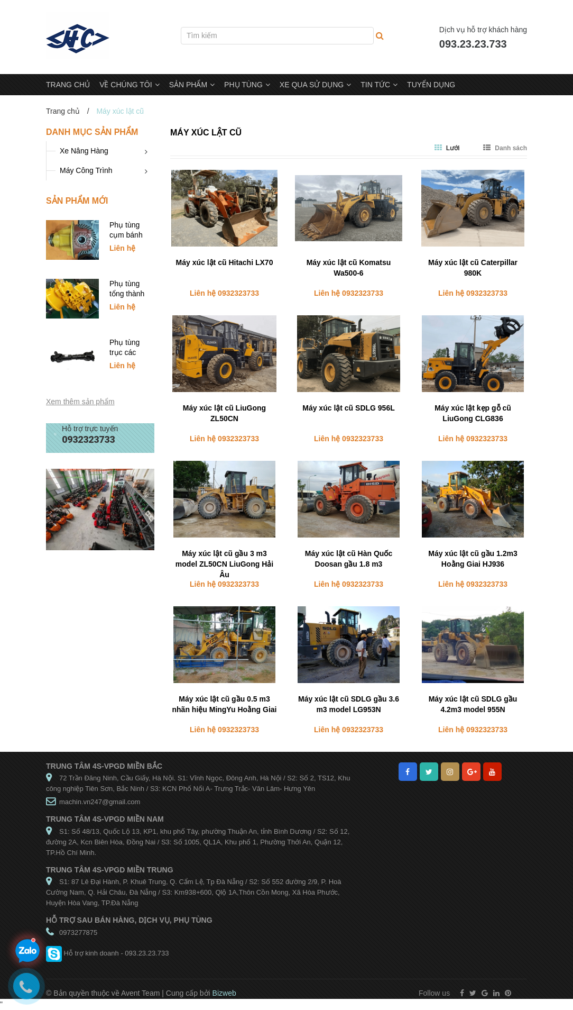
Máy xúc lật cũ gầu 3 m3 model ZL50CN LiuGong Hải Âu (224, 564)
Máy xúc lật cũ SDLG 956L (348, 408)
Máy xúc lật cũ (206, 132)
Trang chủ (63, 111)
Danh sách (505, 148)
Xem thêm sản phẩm (80, 401)
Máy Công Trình (86, 170)
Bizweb (224, 993)
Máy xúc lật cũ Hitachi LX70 (224, 262)
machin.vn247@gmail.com (99, 802)
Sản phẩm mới (77, 200)
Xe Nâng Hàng (84, 151)
